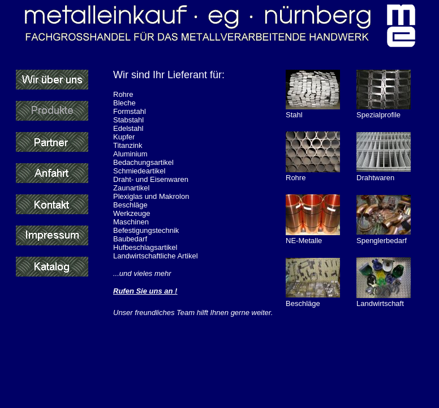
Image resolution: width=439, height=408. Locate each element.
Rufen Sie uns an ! (145, 291)
